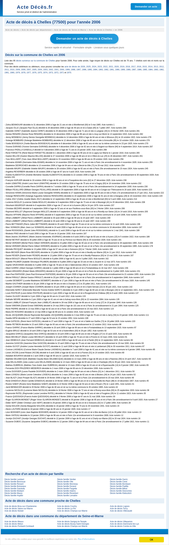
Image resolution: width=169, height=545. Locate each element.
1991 (112, 69)
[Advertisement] (84, 100)
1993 (101, 69)
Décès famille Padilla (119, 486)
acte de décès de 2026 (75, 66)
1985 (145, 69)
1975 (39, 72)
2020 (116, 66)
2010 (12, 69)
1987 (134, 69)
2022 (105, 66)
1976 (34, 72)
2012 (161, 66)
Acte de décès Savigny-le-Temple (71, 521)
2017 (133, 66)
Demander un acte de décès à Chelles (84, 38)
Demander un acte (146, 6)
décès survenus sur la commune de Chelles (35, 60)
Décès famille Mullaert (14, 490)
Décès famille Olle (65, 481)
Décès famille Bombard (120, 483)
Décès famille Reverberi (67, 493)
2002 (51, 69)
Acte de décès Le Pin (66, 508)
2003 (45, 69)
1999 (67, 69)
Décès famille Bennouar (14, 481)
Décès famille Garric (119, 479)
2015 (144, 66)
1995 (89, 69)
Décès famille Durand (66, 486)
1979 (18, 72)
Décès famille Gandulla (14, 488)
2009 (18, 69)
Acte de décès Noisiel (13, 510)
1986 (139, 69)
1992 (106, 69)
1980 (12, 72)
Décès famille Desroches (121, 490)
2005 (34, 69)
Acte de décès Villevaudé (121, 510)
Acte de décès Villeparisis (121, 521)
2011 (6, 69)
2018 (128, 66)
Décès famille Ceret (118, 481)
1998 (73, 69)
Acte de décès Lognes (120, 506)
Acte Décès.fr (35, 7)
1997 (78, 69)
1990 (117, 69)
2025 (88, 66)
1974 (45, 72)
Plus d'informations (111, 540)
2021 (111, 66)
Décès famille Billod (118, 488)
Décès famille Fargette (67, 488)
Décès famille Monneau (67, 483)
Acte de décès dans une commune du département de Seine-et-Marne (54, 515)
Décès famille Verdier (66, 479)
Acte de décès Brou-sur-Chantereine (20, 506)
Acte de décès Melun (13, 523)
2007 (29, 69)
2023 (100, 66)
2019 (122, 66)
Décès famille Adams (66, 490)
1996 (84, 69)
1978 (23, 72)
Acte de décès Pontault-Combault (19, 526)
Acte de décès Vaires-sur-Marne (18, 508)
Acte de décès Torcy (119, 508)
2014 (150, 66)
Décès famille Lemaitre (67, 495)
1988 (128, 69)
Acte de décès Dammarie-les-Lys (124, 523)
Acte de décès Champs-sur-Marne (72, 510)
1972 (56, 72)
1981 (6, 72)
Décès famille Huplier (13, 495)
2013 (156, 66)
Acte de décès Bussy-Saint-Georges (73, 523)
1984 (150, 69)
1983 (156, 69)
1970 (69, 72)
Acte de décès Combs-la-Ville (123, 526)
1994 (95, 69)
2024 (94, 66)
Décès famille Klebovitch (121, 493)
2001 (56, 69)
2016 (139, 66)
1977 (29, 72)
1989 (123, 69)
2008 (23, 69)
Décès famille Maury (13, 493)
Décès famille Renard (13, 483)
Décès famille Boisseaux (15, 486)
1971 (62, 72)
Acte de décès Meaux (13, 521)
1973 (51, 72)
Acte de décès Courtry (67, 506)
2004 (40, 69)
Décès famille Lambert (14, 479)
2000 (62, 69)
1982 (161, 69)
